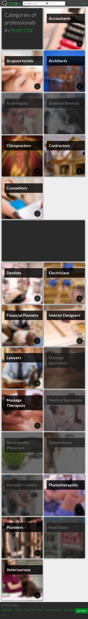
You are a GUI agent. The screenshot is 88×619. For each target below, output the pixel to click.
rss (3, 615)
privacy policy (53, 609)
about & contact (34, 609)
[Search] (54, 3)
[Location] (33, 3)
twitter (19, 609)
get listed (69, 609)
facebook (7, 609)
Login (83, 3)
